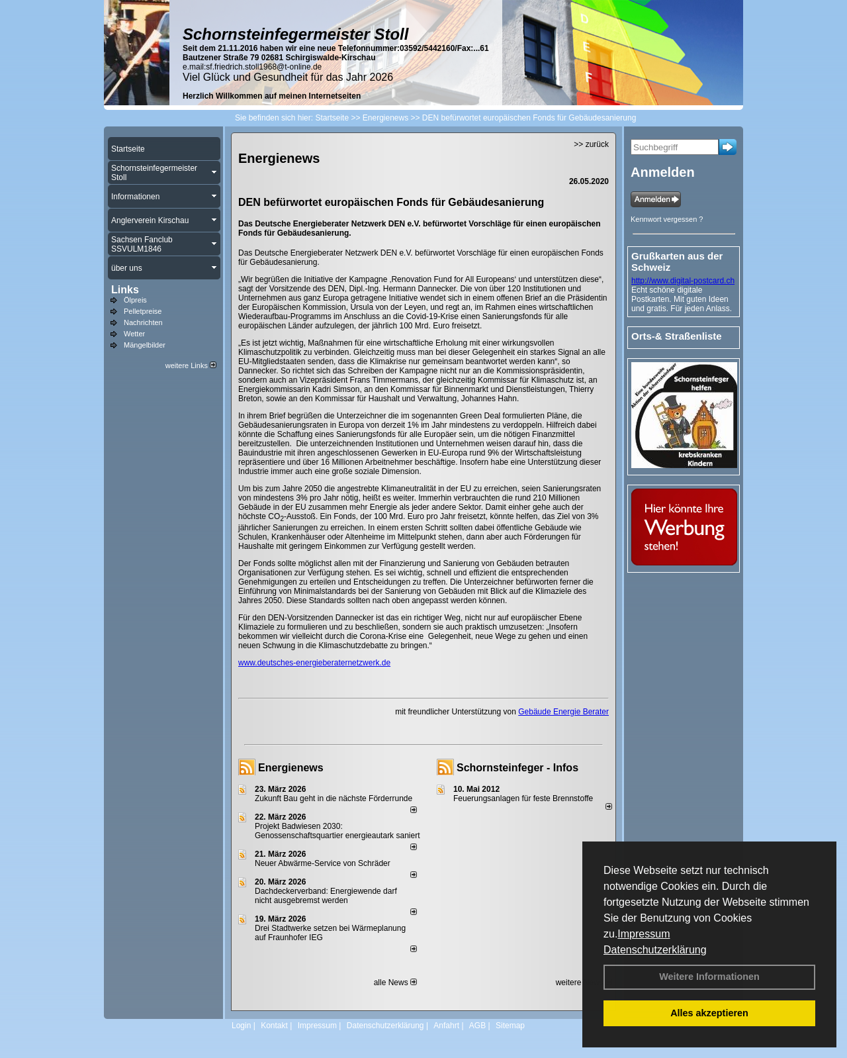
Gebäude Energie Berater (563, 711)
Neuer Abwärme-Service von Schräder (322, 863)
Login (241, 1025)
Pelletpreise (142, 311)
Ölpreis (135, 300)
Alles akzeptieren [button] (709, 1013)
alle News (395, 982)
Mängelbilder (144, 345)
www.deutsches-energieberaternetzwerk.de (314, 662)
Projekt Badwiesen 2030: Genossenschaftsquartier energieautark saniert (337, 831)
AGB (477, 1025)
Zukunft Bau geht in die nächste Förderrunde (333, 798)
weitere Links (190, 365)
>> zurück (591, 144)
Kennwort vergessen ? (667, 219)
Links (125, 289)
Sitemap (510, 1025)
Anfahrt (446, 1025)
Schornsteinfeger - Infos (517, 767)
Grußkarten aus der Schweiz (677, 261)
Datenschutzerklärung (655, 949)
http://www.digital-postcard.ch (683, 280)
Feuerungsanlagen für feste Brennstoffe (523, 798)
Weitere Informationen (709, 976)
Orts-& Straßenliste (676, 336)
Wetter (134, 334)
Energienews (291, 767)
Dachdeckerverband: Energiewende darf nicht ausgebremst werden (326, 896)
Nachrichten (143, 322)
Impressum (643, 933)
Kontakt (274, 1025)
